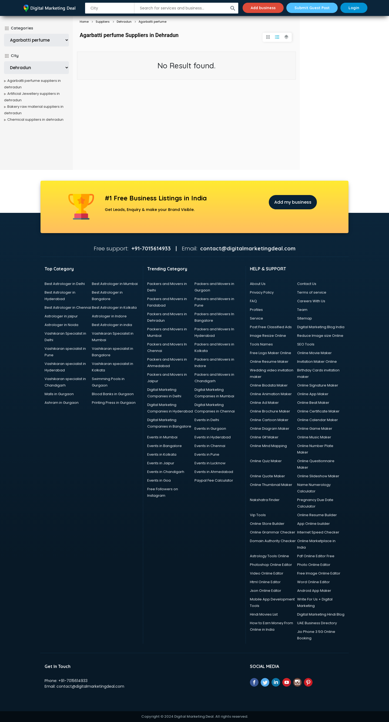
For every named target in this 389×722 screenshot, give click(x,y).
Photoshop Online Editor (271, 564)
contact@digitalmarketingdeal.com (90, 686)
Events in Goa (159, 480)
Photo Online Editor (313, 564)
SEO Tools (305, 344)
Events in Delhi (206, 419)
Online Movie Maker (314, 352)
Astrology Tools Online (269, 556)
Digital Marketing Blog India (320, 327)
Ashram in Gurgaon (62, 402)
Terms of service (311, 292)
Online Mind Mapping (268, 445)
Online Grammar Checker (272, 532)
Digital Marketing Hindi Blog (320, 614)
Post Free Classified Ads (271, 327)
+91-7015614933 (73, 680)
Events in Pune (206, 454)
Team (302, 309)
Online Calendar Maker (317, 419)
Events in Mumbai (162, 437)
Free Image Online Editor (318, 573)
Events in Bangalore (164, 445)
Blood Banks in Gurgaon (113, 394)
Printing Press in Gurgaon (114, 402)
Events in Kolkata (161, 454)
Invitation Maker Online (317, 361)
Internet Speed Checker (318, 532)
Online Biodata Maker (269, 385)
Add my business (292, 202)
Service (256, 318)
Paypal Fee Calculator (213, 480)
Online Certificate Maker (318, 411)
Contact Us (306, 283)
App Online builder (313, 523)
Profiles (256, 309)
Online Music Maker (314, 437)
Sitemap (304, 318)
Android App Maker (314, 590)
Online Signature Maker (317, 385)
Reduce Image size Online (320, 335)
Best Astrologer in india (112, 324)
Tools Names (261, 344)
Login (353, 7)
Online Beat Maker (313, 402)
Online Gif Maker (264, 437)
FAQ (253, 301)
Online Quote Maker (267, 476)
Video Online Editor (266, 573)
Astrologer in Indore (109, 316)
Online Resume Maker (269, 361)
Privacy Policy (262, 292)
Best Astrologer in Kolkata (114, 307)
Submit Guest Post (312, 7)
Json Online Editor (265, 590)
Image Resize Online (268, 335)
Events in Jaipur (160, 463)
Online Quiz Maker (266, 461)
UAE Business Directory (317, 623)
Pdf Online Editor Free (315, 556)
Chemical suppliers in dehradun (35, 119)
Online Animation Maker (271, 394)
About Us (258, 283)
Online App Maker (312, 394)
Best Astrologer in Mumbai (115, 283)
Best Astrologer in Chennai (68, 307)
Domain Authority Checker (273, 540)
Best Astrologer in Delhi (65, 283)
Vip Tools (258, 515)
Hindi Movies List (264, 614)
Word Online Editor (313, 582)
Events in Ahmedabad (213, 471)
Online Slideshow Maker (318, 476)
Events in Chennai (209, 445)
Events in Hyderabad (212, 437)
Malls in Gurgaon (59, 394)
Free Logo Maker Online (270, 352)
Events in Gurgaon (210, 428)
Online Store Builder (267, 523)
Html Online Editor (265, 582)
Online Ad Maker (264, 402)
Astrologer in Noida (61, 324)
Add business (263, 7)
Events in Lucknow (210, 463)
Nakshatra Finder (265, 499)
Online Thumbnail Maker (271, 484)
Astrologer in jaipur (61, 316)
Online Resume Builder (317, 515)
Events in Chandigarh (165, 471)
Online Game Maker (314, 428)
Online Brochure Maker (270, 411)
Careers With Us (311, 301)
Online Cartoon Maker (269, 419)
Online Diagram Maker (269, 428)
